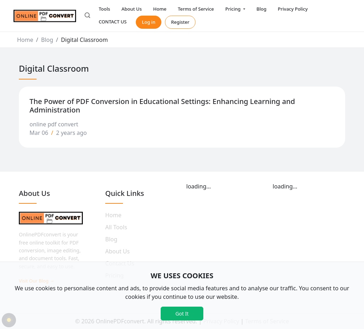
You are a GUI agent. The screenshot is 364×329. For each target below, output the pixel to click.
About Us (132, 9)
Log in (148, 22)
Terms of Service (196, 9)
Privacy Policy (293, 9)
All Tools (116, 227)
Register (180, 22)
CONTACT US (113, 21)
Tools (104, 9)
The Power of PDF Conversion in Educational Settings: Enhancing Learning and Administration (162, 106)
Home (159, 9)
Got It (181, 313)
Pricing (233, 9)
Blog (262, 9)
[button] (87, 16)
